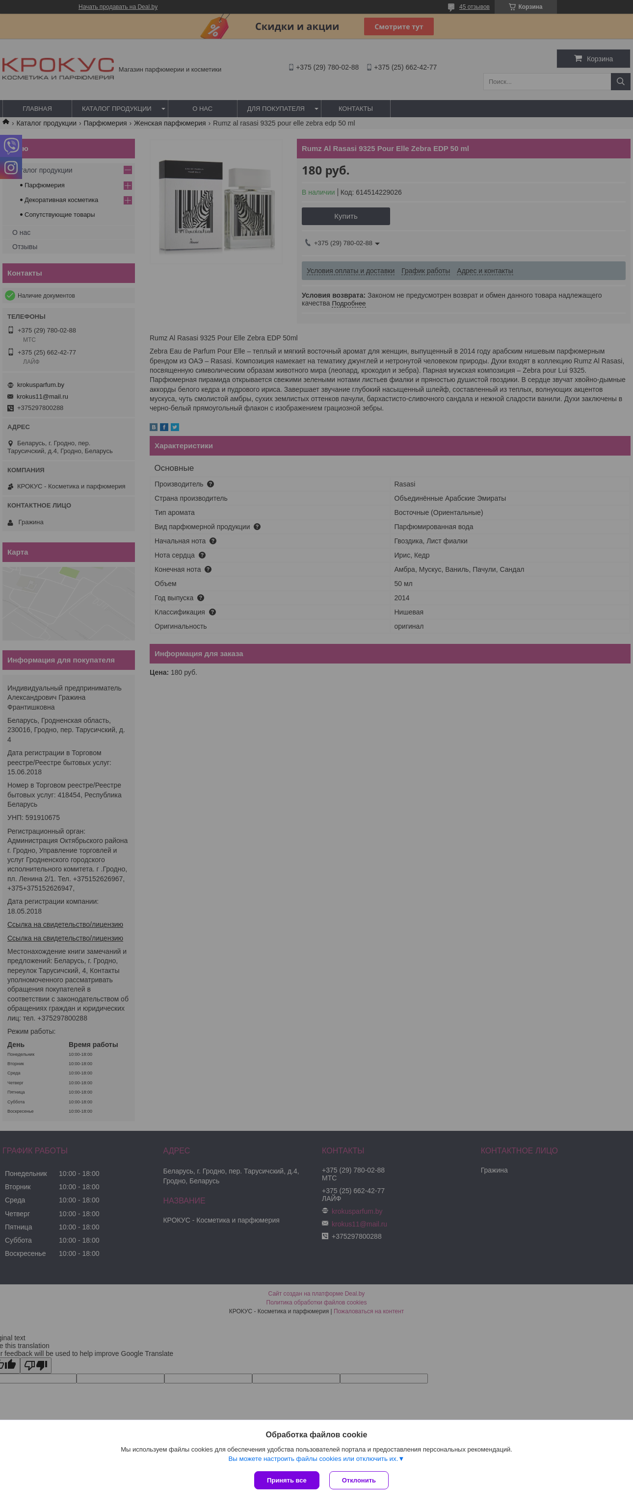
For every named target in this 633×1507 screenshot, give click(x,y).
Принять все (287, 1480)
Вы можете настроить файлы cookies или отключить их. (313, 1458)
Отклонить (359, 1480)
